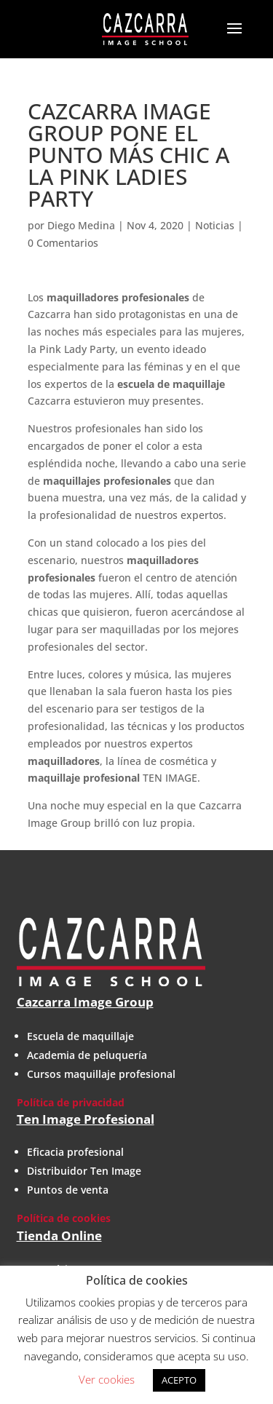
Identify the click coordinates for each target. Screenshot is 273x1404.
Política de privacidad (70, 1102)
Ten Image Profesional (85, 1119)
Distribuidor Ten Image (84, 1171)
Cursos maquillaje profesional (101, 1074)
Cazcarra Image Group (85, 1001)
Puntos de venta (67, 1190)
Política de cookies (64, 1218)
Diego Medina (81, 225)
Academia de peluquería (87, 1055)
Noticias (214, 225)
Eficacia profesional (75, 1152)
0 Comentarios (63, 243)
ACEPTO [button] (179, 1380)
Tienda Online (59, 1235)
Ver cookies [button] (107, 1379)
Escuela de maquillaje (80, 1036)
